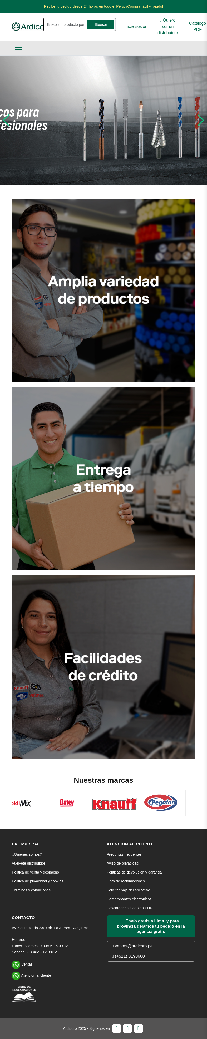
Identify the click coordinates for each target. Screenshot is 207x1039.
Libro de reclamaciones (126, 881)
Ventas (22, 963)
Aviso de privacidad (123, 863)
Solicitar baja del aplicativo (128, 890)
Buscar (100, 24)
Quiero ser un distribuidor (167, 26)
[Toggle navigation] (18, 47)
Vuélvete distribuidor (28, 863)
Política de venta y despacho (35, 872)
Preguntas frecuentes (124, 854)
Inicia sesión (135, 26)
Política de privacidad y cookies (37, 881)
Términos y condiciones (31, 890)
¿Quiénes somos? (27, 854)
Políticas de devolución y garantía (134, 872)
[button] (6, 120)
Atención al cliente (31, 974)
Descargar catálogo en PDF (129, 908)
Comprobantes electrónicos (129, 899)
